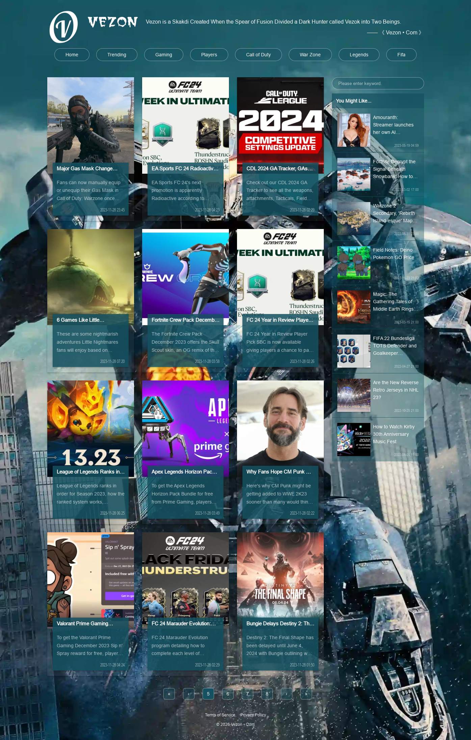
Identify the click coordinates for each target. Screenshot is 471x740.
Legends (359, 54)
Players (209, 54)
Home (72, 54)
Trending (116, 54)
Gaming (163, 54)
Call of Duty (258, 54)
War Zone (310, 54)
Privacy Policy (253, 714)
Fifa (401, 54)
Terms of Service (220, 714)
